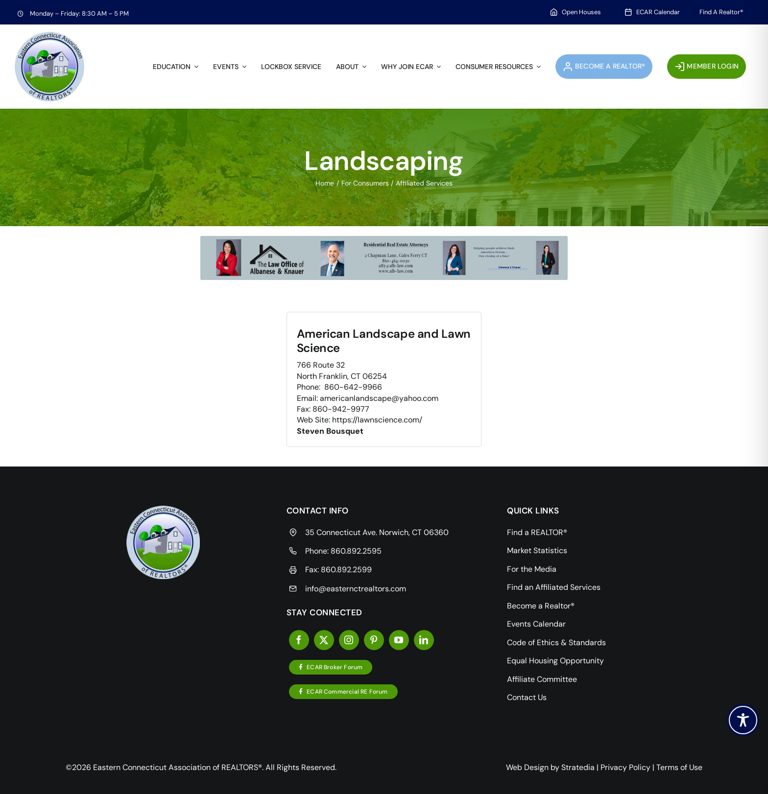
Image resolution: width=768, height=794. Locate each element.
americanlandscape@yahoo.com (379, 398)
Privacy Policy (625, 767)
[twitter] (324, 640)
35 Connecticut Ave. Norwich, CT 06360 (377, 532)
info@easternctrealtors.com (355, 589)
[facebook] (299, 640)
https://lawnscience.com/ (377, 420)
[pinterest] (374, 640)
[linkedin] (424, 640)
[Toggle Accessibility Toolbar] (743, 720)
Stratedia (578, 767)
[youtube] (399, 640)
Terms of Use (679, 767)
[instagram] (349, 640)
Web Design (527, 767)
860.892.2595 (356, 551)
